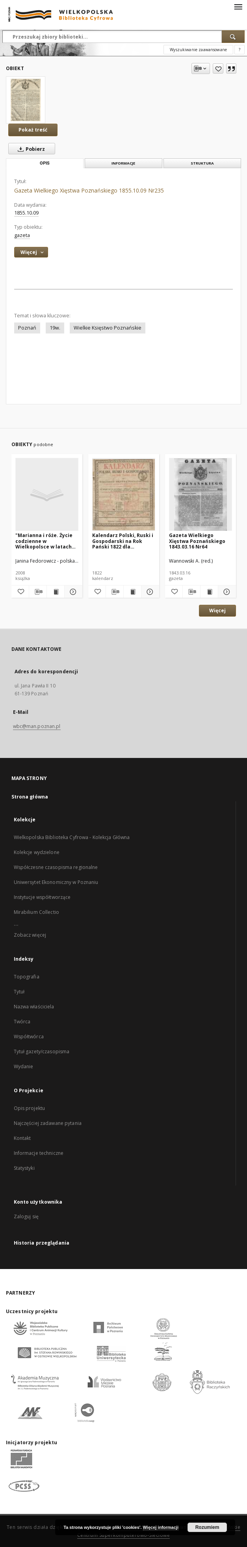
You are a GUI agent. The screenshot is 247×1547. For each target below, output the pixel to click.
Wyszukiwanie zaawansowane (198, 49)
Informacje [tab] (123, 163)
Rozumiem (207, 1527)
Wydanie (23, 1066)
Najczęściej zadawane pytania (48, 1123)
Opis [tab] (45, 163)
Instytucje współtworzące (42, 897)
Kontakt (22, 1138)
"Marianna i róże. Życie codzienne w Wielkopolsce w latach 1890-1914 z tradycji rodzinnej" (43, 541)
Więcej (217, 610)
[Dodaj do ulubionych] (218, 68)
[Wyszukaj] (233, 36)
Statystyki (24, 1168)
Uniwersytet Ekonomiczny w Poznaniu (56, 882)
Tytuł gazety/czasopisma (42, 1051)
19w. (55, 327)
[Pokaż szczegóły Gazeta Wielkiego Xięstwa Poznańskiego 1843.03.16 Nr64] (225, 592)
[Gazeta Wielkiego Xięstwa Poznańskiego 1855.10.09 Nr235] (25, 100)
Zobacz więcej (30, 935)
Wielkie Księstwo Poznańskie (107, 327)
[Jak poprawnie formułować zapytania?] (239, 49)
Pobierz (30, 149)
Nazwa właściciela (34, 1006)
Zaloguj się (26, 1216)
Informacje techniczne (39, 1153)
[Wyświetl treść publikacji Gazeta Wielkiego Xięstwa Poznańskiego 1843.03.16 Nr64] (209, 592)
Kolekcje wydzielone (36, 852)
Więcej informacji (160, 1527)
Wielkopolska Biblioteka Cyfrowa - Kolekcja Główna (72, 837)
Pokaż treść (33, 129)
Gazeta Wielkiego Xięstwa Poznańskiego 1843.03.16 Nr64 (197, 541)
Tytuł (19, 991)
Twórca (22, 1021)
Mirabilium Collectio (36, 912)
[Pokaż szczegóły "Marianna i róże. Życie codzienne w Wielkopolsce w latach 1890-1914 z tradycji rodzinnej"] (72, 592)
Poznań (27, 327)
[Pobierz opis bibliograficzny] (37, 592)
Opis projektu (29, 1108)
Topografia (26, 976)
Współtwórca (29, 1036)
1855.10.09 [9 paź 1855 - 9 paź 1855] (26, 212)
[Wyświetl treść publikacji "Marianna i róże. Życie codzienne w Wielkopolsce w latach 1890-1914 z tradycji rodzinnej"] (55, 592)
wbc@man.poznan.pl (37, 726)
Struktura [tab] (202, 163)
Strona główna (29, 796)
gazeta (22, 235)
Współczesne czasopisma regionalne (56, 867)
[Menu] (238, 6)
